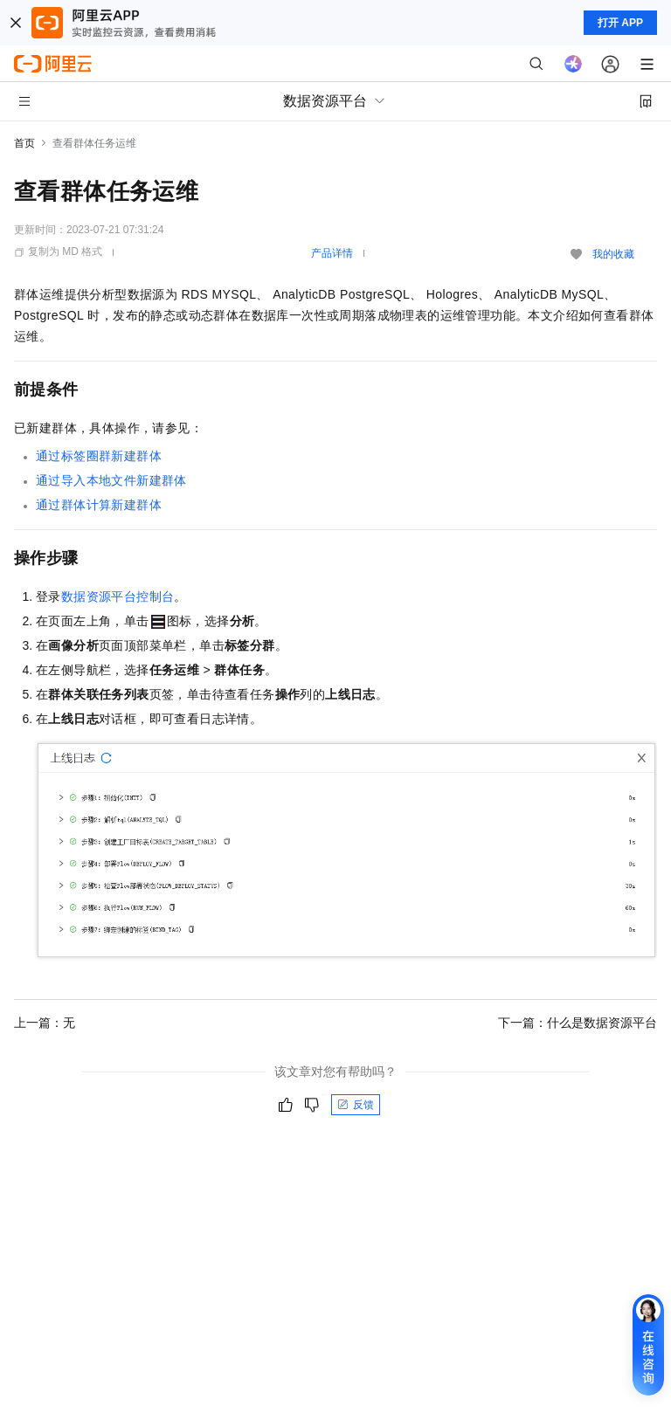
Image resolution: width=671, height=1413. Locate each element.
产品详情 (332, 253)
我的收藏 (613, 254)
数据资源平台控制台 (118, 596)
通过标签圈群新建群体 (99, 456)
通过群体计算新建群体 (99, 505)
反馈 (355, 1105)
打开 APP (620, 23)
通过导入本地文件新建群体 (111, 480)
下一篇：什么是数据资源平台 (577, 1023)
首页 (24, 143)
